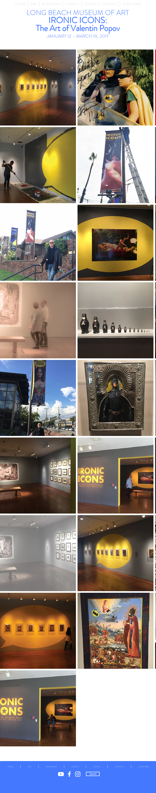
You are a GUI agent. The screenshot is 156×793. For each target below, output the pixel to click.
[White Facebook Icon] (69, 774)
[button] (33, 4)
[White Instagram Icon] (77, 774)
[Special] (93, 774)
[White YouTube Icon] (60, 774)
